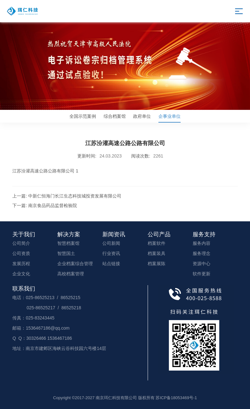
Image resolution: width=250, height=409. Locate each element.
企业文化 (21, 273)
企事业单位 (169, 118)
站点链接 (111, 263)
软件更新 (201, 273)
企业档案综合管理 (75, 263)
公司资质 (21, 253)
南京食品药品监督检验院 (52, 205)
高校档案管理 (70, 273)
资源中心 (201, 263)
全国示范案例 (82, 116)
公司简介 (21, 243)
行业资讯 (111, 253)
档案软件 (156, 243)
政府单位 (142, 116)
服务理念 (201, 253)
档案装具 (156, 253)
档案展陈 (156, 263)
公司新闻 (111, 243)
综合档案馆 (115, 116)
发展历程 (21, 263)
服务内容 (201, 243)
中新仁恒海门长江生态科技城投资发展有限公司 (74, 195)
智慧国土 (66, 253)
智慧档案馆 (68, 243)
